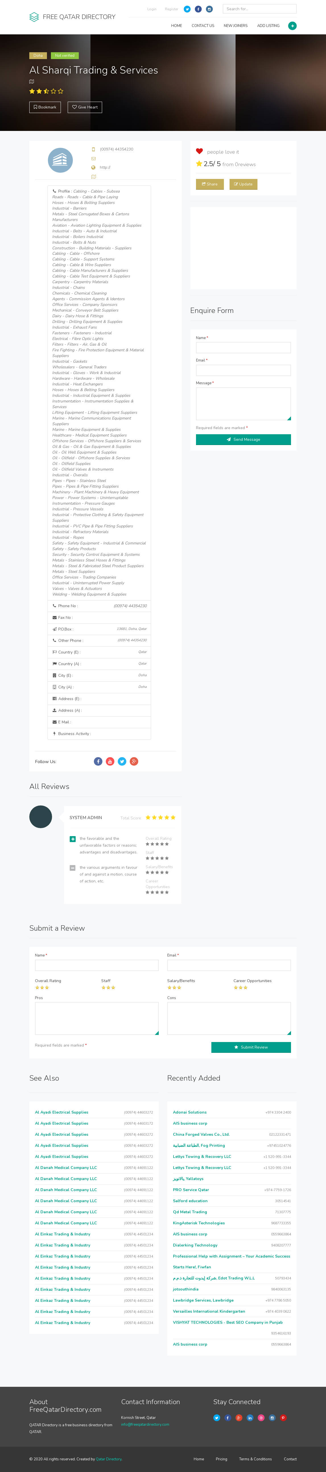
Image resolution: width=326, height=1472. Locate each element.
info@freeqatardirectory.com (145, 1424)
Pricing (221, 1459)
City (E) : (99, 675)
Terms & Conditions (255, 1459)
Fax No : (62, 617)
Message (205, 383)
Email (202, 360)
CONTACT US (203, 25)
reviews (245, 164)
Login (151, 9)
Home (199, 1459)
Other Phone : (99, 640)
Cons (171, 998)
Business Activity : (71, 733)
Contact (290, 1459)
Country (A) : (99, 664)
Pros (39, 998)
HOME (176, 25)
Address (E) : (66, 698)
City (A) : (99, 687)
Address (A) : (67, 710)
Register (171, 9)
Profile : (99, 393)
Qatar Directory (108, 1459)
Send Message (243, 439)
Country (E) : (99, 652)
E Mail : (61, 722)
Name (202, 338)
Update (243, 184)
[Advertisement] (243, 248)
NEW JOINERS (235, 25)
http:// (105, 167)
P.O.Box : (99, 629)
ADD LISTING (268, 25)
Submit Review (251, 1047)
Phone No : (99, 606)
